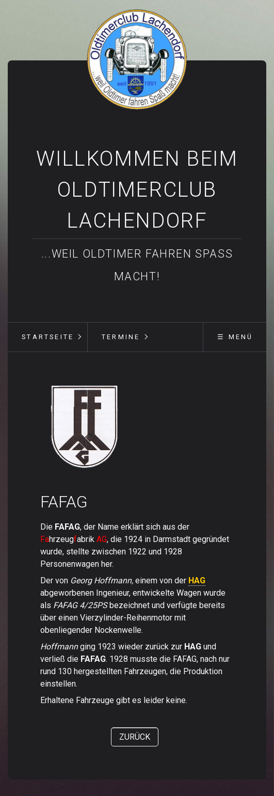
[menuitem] (47, 337)
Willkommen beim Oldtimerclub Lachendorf (136, 190)
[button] (134, 736)
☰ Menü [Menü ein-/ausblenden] (235, 337)
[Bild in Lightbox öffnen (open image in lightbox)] (85, 426)
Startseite (48, 337)
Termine (121, 337)
